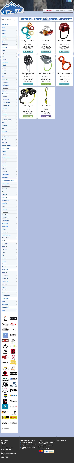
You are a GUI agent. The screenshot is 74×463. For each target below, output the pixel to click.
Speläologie (5, 307)
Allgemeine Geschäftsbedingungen (8, 453)
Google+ (72, 1)
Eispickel (4, 151)
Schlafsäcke (5, 226)
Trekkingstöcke (6, 295)
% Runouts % (48, 10)
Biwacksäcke (5, 238)
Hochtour (5, 269)
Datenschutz (3, 452)
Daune (4, 229)
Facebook (67, 1)
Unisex (4, 65)
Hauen (4, 163)
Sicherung (4, 108)
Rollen (3, 134)
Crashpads (4, 189)
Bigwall (4, 139)
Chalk (3, 128)
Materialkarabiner (7, 105)
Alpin (4, 53)
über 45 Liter (6, 217)
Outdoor (4, 197)
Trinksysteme (5, 220)
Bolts (4, 111)
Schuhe (4, 50)
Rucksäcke (4, 203)
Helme (3, 122)
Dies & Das (4, 142)
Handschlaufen (6, 157)
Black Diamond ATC (64, 41)
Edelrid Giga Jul (28, 106)
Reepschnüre (5, 93)
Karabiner (4, 96)
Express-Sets (6, 99)
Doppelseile (5, 82)
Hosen (3, 33)
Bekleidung (5, 24)
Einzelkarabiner (6, 102)
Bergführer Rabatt (4, 457)
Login (70, 10)
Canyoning (5, 298)
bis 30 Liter (5, 212)
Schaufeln (4, 258)
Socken (4, 36)
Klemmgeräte (6, 116)
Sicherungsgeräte (7, 119)
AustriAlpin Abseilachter (28, 41)
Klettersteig (5, 125)
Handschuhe (5, 39)
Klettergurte (5, 62)
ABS (4, 206)
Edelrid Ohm (46, 106)
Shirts (3, 27)
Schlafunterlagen (6, 235)
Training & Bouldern (8, 180)
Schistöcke (4, 264)
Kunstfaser (5, 232)
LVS (3, 255)
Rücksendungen (4, 456)
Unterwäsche (5, 44)
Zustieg (4, 56)
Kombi (4, 70)
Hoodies (4, 30)
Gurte (3, 301)
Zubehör (5, 160)
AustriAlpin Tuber (46, 41)
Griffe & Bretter (6, 186)
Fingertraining (5, 183)
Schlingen (4, 91)
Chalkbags (4, 131)
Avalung (5, 209)
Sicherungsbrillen (6, 145)
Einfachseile (5, 79)
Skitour (4, 240)
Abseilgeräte (5, 304)
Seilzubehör (5, 88)
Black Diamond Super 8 (64, 73)
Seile (3, 76)
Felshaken (5, 114)
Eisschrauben (5, 174)
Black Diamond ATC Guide (28, 74)
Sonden (4, 261)
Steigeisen (4, 165)
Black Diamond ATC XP (46, 73)
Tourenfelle (5, 243)
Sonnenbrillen (5, 200)
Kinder (4, 73)
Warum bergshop (60, 10)
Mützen (4, 41)
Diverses (4, 266)
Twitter (69, 1)
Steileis (4, 154)
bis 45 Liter (5, 215)
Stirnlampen (5, 223)
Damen (4, 68)
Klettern (4, 47)
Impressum (3, 454)
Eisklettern (5, 148)
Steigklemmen (5, 137)
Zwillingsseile (6, 85)
